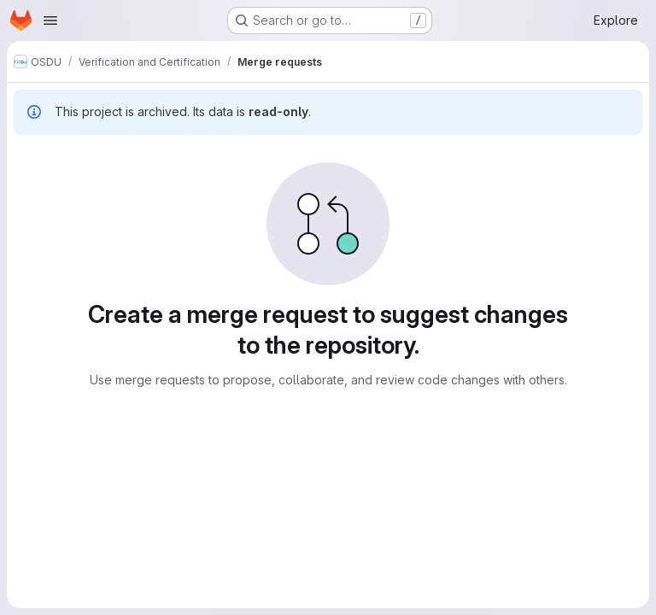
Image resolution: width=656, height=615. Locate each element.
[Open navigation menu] (50, 20)
